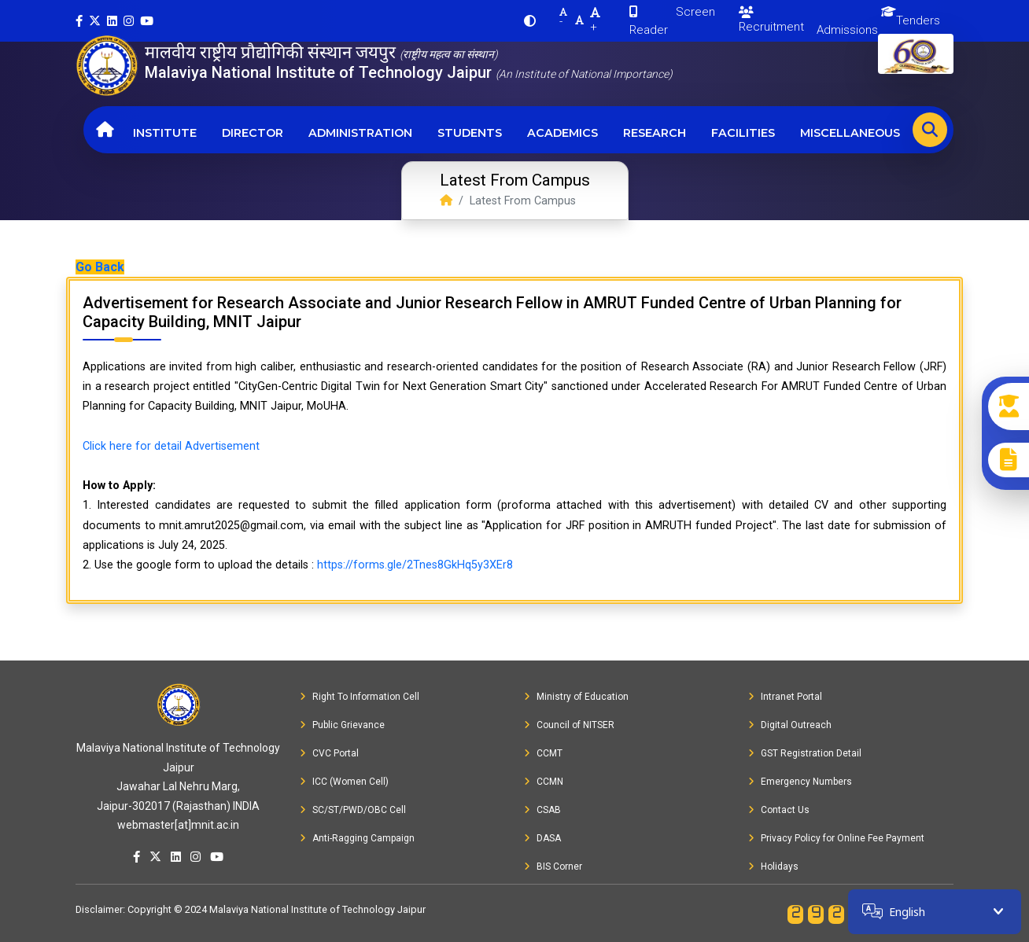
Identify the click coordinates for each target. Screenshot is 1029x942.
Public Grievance (342, 724)
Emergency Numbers (800, 781)
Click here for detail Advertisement (171, 446)
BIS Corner (553, 866)
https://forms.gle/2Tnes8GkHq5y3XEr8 (415, 565)
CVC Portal (329, 753)
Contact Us (779, 809)
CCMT (543, 753)
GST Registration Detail (804, 753)
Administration (360, 133)
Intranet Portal (785, 696)
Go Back (100, 266)
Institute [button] (165, 133)
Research (654, 133)
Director (252, 133)
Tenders (918, 20)
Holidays (773, 866)
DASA (542, 838)
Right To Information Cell (359, 696)
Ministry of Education (576, 696)
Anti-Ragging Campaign (357, 838)
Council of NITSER (569, 724)
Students (469, 133)
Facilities (743, 133)
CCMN (543, 781)
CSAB (542, 809)
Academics (562, 133)
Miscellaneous (850, 133)
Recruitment (771, 20)
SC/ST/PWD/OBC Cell (353, 809)
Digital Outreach (790, 724)
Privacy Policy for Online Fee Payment (836, 838)
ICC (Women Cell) (344, 781)
